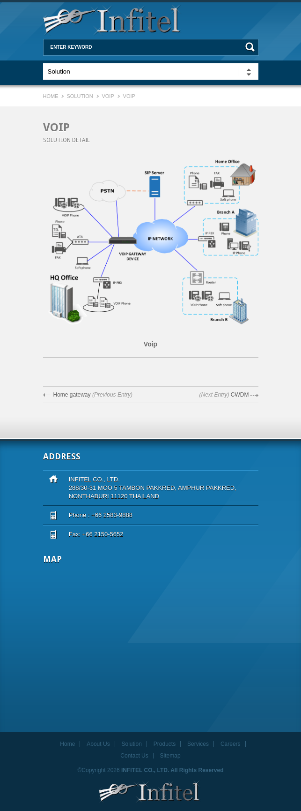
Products (165, 744)
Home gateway (72, 394)
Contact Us (134, 755)
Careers (230, 744)
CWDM (240, 394)
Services (198, 744)
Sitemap (170, 755)
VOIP (108, 96)
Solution (79, 96)
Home (51, 96)
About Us (98, 744)
